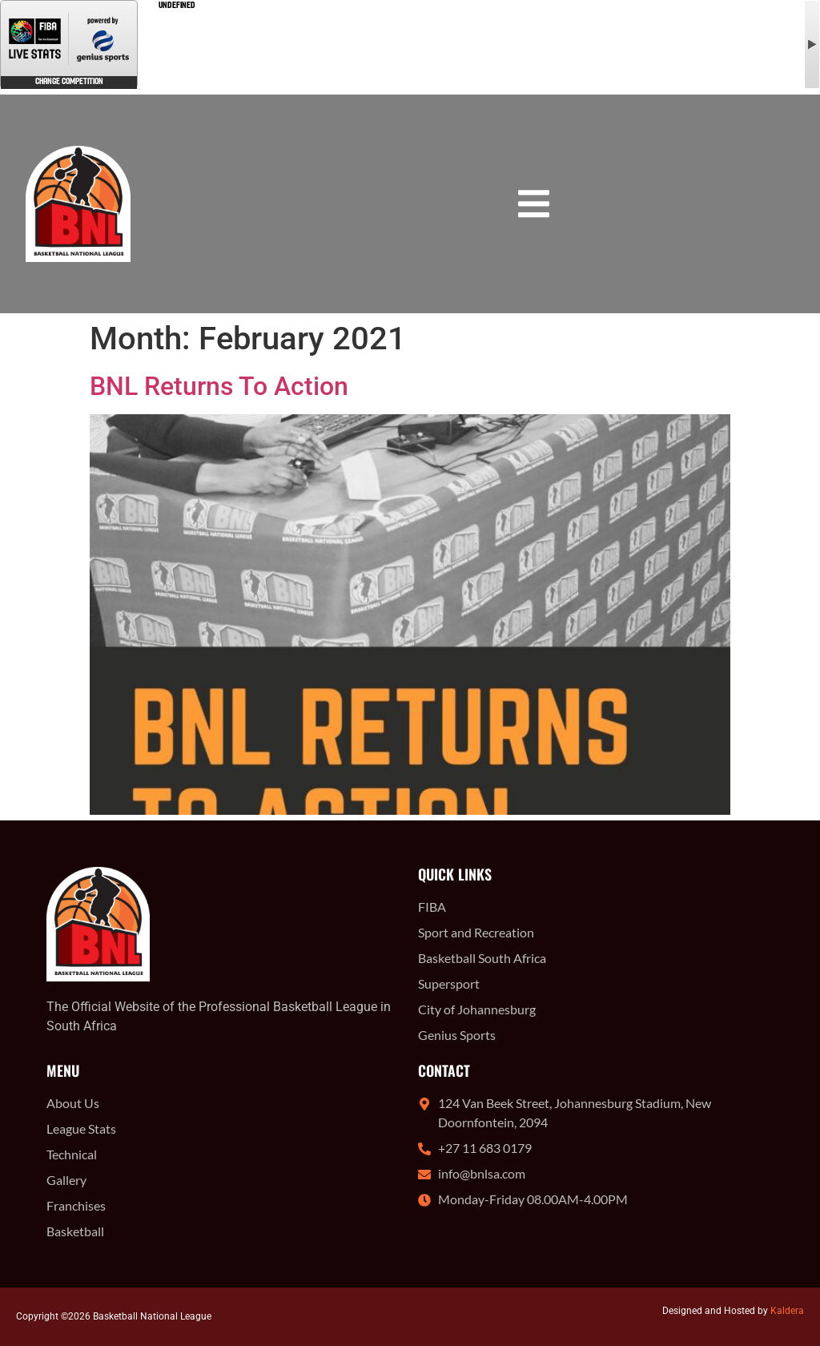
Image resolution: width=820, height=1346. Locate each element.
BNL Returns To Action (219, 386)
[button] (533, 204)
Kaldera (787, 1310)
